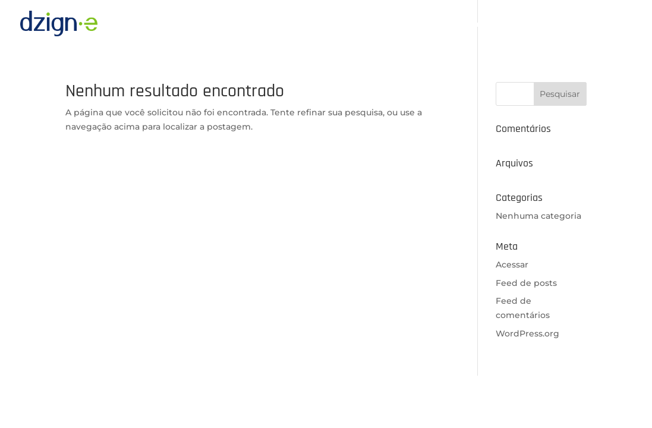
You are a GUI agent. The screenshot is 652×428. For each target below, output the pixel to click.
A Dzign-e (396, 24)
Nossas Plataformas (475, 24)
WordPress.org (527, 333)
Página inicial (329, 24)
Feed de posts (526, 283)
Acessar (512, 264)
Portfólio (564, 24)
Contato (615, 24)
